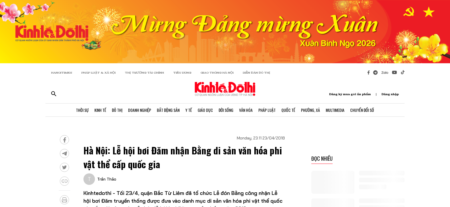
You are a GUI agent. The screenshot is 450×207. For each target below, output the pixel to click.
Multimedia (335, 110)
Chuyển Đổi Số (362, 110)
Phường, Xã (310, 110)
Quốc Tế (288, 110)
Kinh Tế (100, 110)
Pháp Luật (267, 110)
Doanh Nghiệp (139, 110)
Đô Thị (117, 110)
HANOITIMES (61, 72)
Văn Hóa (246, 110)
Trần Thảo (106, 179)
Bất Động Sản (168, 110)
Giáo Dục (205, 110)
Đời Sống (226, 110)
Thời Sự (82, 110)
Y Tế (188, 110)
